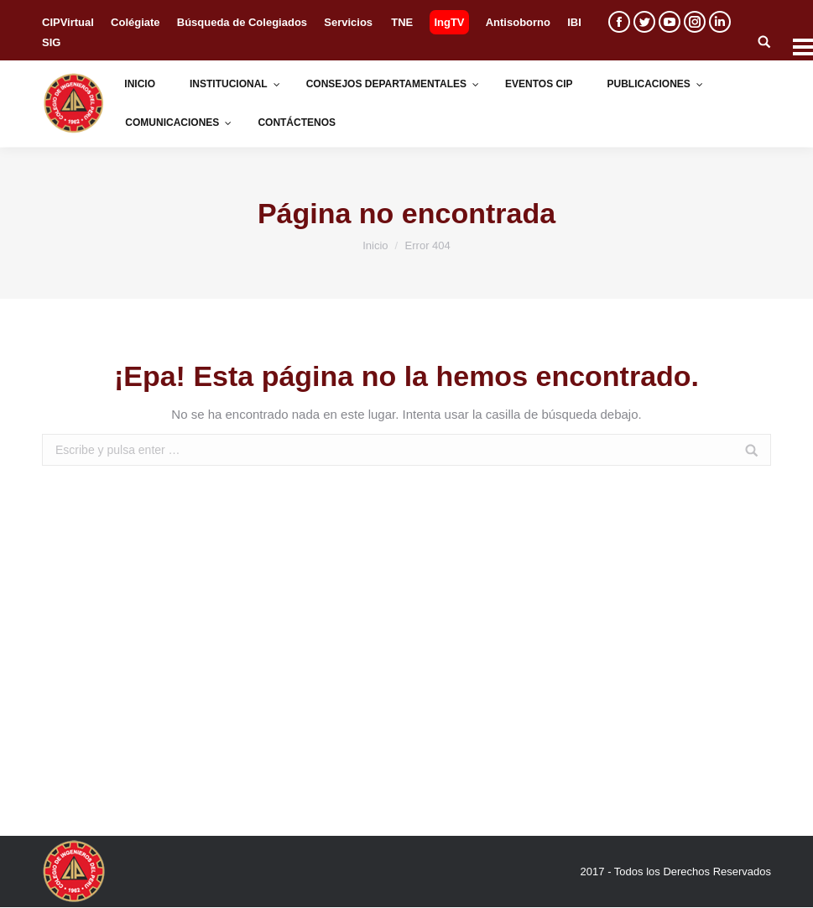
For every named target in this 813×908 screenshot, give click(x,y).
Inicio (375, 245)
